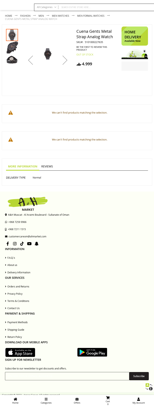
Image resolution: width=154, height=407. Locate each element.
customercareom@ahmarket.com (25, 236)
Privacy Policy (13, 293)
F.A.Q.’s (10, 257)
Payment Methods (16, 322)
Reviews (47, 166)
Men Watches (60, 15)
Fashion (25, 15)
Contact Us (12, 308)
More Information (22, 166)
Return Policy (13, 336)
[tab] (22, 167)
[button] (30, 60)
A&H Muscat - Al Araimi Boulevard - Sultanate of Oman (37, 214)
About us (11, 265)
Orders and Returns (17, 286)
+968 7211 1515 (15, 229)
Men (41, 15)
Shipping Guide (14, 329)
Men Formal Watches (90, 15)
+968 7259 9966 (15, 221)
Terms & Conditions (17, 300)
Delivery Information (17, 272)
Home (8, 15)
